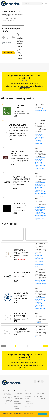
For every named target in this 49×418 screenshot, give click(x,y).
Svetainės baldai (39, 138)
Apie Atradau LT (18, 393)
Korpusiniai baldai (39, 142)
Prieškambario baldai (40, 165)
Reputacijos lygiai (18, 398)
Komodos (40, 283)
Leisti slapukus (42, 414)
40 (29, 345)
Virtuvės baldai (38, 162)
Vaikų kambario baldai (40, 166)
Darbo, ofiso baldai (39, 168)
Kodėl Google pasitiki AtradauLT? (17, 405)
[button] (46, 3)
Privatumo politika (30, 396)
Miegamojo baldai (39, 137)
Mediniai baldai (42, 110)
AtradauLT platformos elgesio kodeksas (29, 406)
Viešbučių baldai (39, 280)
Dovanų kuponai (41, 398)
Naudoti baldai (41, 300)
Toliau (45, 345)
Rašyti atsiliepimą (8, 52)
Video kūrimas (40, 393)
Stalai (44, 283)
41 (32, 345)
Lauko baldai (38, 140)
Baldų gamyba (38, 108)
